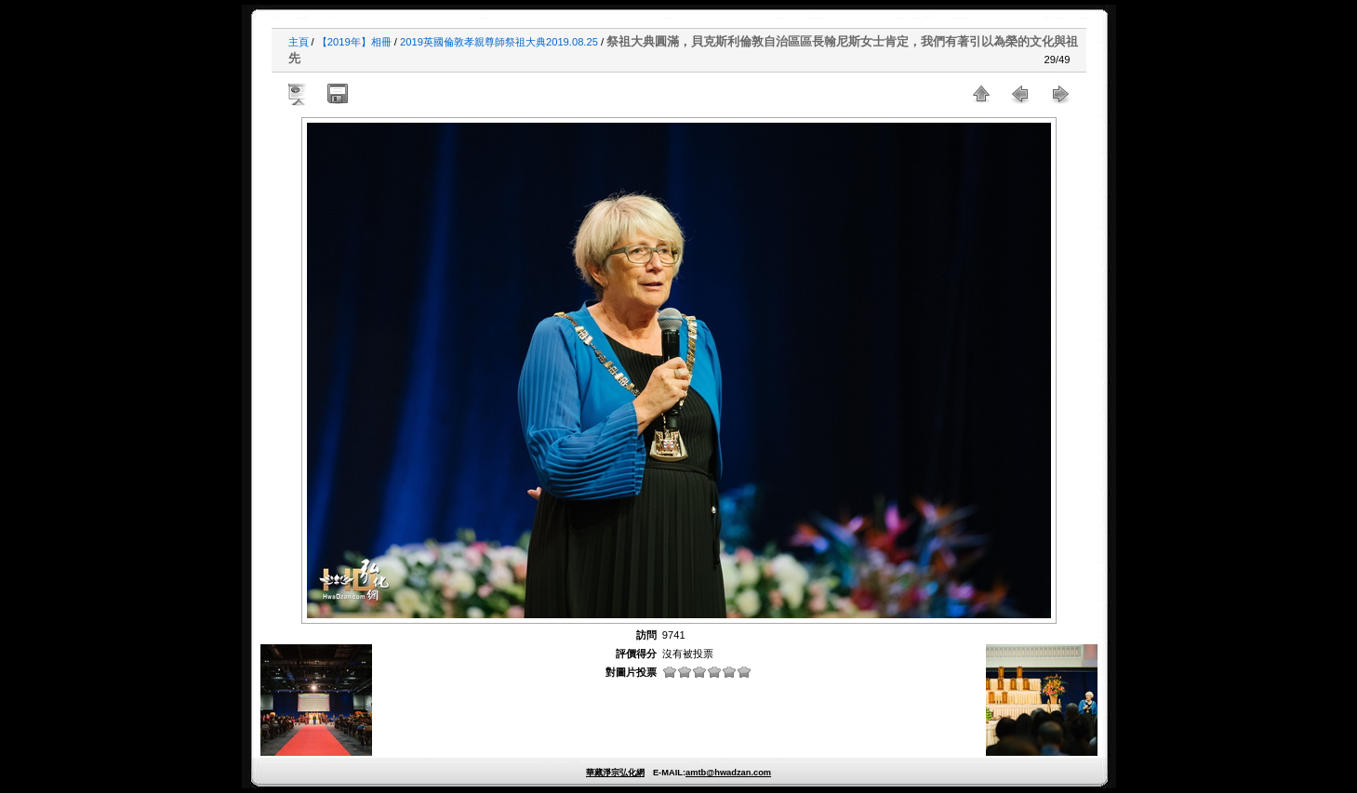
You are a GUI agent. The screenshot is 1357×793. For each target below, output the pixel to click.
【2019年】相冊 (354, 41)
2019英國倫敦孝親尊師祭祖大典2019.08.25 (499, 41)
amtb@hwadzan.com (728, 772)
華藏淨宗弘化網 (615, 772)
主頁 (298, 41)
